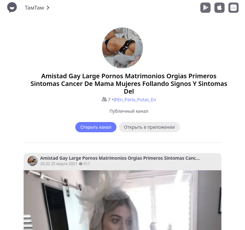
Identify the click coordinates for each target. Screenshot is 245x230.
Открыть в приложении (149, 127)
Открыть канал (95, 127)
